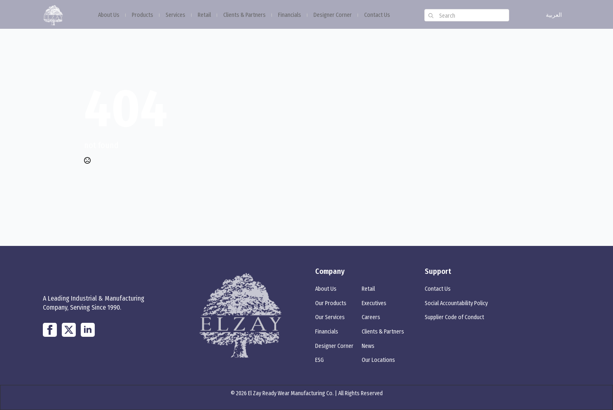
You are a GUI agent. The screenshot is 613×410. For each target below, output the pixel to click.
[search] (431, 15)
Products (142, 15)
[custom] (50, 330)
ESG (319, 360)
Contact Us (377, 15)
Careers (371, 317)
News (368, 346)
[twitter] (69, 330)
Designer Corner (333, 15)
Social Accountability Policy (456, 303)
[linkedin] (88, 330)
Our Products (330, 303)
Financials (289, 15)
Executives (374, 303)
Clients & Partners (244, 15)
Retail (204, 15)
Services (175, 15)
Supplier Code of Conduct (454, 317)
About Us (108, 15)
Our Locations (378, 360)
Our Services (330, 317)
